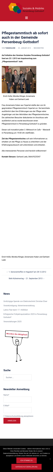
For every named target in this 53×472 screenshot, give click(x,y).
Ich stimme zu (27, 460)
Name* (17, 398)
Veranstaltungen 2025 (12, 321)
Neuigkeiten (39, 48)
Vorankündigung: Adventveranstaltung (19, 305)
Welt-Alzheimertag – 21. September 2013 (26, 278)
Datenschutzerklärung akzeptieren (18, 416)
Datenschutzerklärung (26, 467)
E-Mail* (17, 409)
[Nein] (50, 459)
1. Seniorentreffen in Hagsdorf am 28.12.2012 (27, 272)
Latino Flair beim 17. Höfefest (15, 310)
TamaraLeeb (10, 48)
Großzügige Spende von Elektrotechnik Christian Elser (25, 301)
